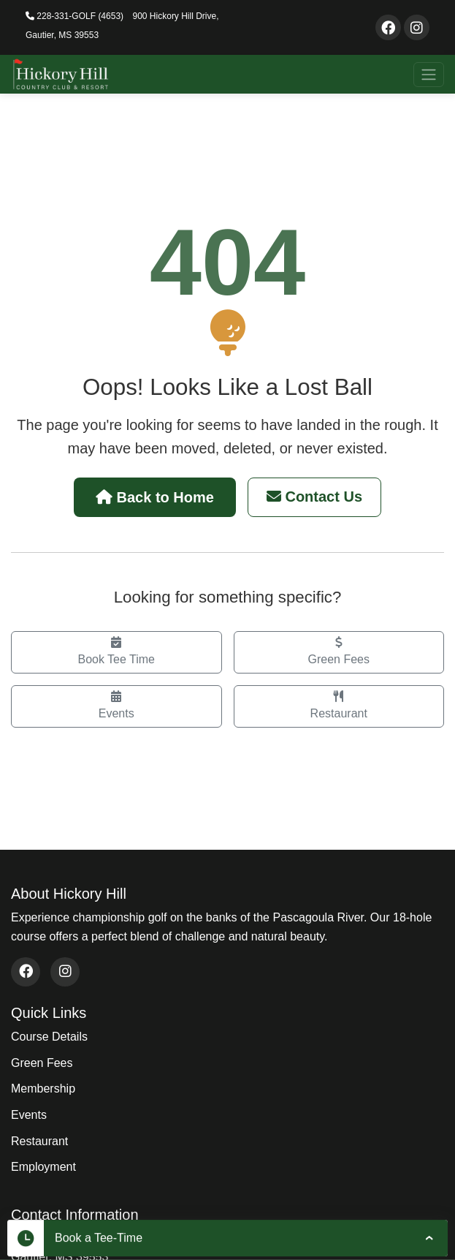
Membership (43, 1088)
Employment (43, 1167)
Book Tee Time (116, 650)
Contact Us (314, 496)
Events (116, 705)
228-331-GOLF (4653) (74, 16)
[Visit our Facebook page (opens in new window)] (25, 972)
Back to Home (155, 497)
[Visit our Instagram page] (416, 27)
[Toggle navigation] (428, 74)
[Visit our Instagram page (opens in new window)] (65, 972)
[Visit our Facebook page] (388, 27)
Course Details (49, 1036)
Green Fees (339, 650)
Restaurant (339, 705)
